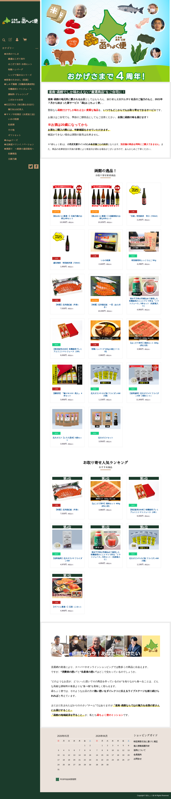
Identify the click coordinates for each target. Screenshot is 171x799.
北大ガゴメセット (105, 438)
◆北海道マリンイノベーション (19, 145)
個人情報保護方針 (142, 746)
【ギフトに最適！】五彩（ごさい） (67, 607)
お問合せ (138, 759)
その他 (11, 130)
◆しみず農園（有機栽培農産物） (20, 84)
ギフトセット (14, 135)
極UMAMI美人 (15, 109)
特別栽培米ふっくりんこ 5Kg (143, 260)
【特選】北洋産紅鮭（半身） (67, 305)
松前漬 (11, 125)
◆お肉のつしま (11, 54)
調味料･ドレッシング (18, 94)
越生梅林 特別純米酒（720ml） (67, 263)
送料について (140, 750)
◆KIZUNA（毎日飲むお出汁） (19, 105)
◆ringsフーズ (11, 140)
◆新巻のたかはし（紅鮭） (17, 80)
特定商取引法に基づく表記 (146, 741)
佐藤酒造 (12, 154)
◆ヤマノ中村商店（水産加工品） (20, 114)
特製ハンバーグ (15, 70)
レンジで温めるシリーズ (20, 75)
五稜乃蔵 (12, 159)
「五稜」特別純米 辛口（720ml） (144, 216)
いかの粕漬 (13, 119)
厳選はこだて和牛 (16, 59)
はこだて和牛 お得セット (20, 64)
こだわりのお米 (15, 100)
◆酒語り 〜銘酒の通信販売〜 (19, 149)
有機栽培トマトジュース (20, 89)
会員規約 (138, 754)
